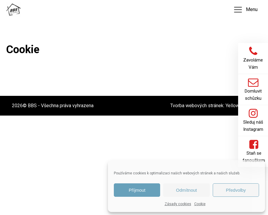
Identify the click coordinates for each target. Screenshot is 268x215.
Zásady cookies (178, 204)
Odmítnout (186, 190)
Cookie (200, 204)
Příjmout (137, 190)
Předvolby (236, 190)
